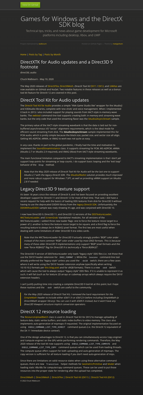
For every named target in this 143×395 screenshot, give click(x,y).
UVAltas (113, 86)
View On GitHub (30, 4)
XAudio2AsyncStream (99, 118)
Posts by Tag (35, 54)
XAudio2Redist (78, 174)
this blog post (52, 267)
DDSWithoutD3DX (29, 207)
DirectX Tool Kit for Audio (38, 105)
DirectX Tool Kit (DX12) (102, 375)
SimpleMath (30, 296)
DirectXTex (53, 86)
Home (23, 54)
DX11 (93, 86)
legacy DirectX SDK (87, 204)
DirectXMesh (66, 86)
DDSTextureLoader (101, 214)
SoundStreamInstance (48, 148)
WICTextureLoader (30, 217)
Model (111, 362)
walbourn (43, 44)
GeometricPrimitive (92, 362)
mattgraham (118, 44)
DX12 (101, 86)
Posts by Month (52, 54)
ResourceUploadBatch (36, 316)
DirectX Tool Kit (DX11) (77, 375)
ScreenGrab (51, 217)
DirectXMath (26, 375)
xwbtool (36, 115)
